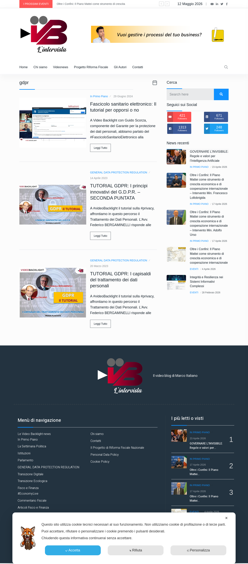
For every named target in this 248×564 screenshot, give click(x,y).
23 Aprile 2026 (198, 176)
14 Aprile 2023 (99, 178)
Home (23, 67)
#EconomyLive (28, 493)
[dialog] (124, 538)
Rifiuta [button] (135, 550)
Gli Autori (120, 67)
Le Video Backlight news (34, 434)
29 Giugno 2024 (123, 96)
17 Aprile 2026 (198, 223)
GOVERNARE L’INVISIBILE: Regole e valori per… (208, 444)
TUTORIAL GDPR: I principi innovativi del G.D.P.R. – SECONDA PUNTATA (118, 191)
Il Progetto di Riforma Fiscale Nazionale (117, 447)
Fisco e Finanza (28, 488)
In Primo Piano (99, 96)
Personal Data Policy (104, 454)
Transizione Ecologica (32, 481)
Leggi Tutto (100, 147)
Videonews (60, 67)
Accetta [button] (72, 550)
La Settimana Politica (32, 446)
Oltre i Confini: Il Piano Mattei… (205, 470)
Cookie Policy (99, 461)
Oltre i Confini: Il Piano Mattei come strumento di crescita (91, 3)
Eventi (195, 302)
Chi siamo (40, 67)
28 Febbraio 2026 (214, 325)
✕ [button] (226, 518)
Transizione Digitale (30, 474)
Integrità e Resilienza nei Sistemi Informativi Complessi (209, 315)
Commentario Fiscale (32, 500)
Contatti (137, 67)
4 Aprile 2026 (211, 302)
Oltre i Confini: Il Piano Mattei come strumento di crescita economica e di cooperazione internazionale (208, 287)
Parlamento (25, 460)
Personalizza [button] (198, 550)
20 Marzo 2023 (99, 266)
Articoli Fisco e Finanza (33, 507)
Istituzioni (24, 453)
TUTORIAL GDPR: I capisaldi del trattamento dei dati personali (120, 279)
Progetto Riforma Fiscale (91, 67)
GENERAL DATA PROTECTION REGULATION (118, 172)
